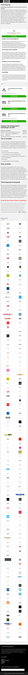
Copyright (2, 661)
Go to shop (14, 36)
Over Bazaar (3, 662)
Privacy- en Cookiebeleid (5, 660)
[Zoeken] (25, 670)
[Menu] (1, 1)
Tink (19, 14)
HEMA (19, 212)
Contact (2, 663)
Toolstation (24, 212)
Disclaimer (3, 659)
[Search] (26, 1)
